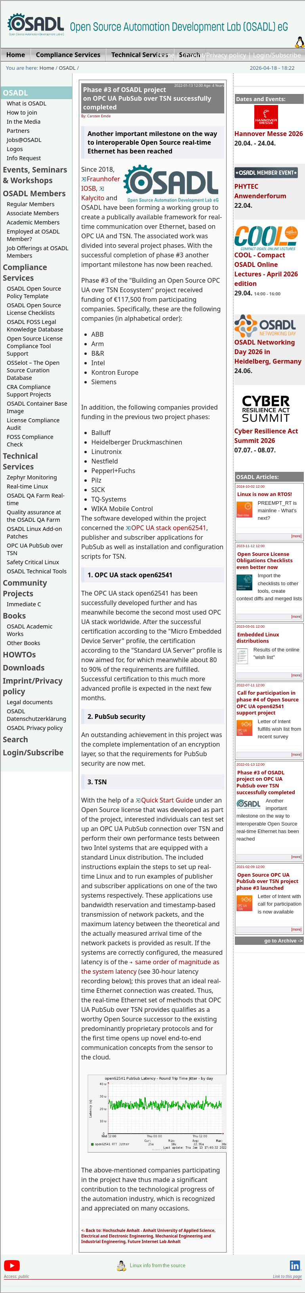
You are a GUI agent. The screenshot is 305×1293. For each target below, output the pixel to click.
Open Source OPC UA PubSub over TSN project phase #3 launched (267, 881)
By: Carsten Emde (96, 116)
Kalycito (93, 194)
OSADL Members (34, 193)
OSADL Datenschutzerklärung (36, 714)
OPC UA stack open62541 (166, 527)
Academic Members (33, 222)
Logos (15, 149)
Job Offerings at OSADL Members (38, 251)
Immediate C (24, 604)
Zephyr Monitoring (32, 477)
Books (14, 615)
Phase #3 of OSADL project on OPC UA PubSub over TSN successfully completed (265, 782)
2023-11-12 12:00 (250, 546)
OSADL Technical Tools (37, 571)
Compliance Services (25, 272)
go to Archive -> (283, 941)
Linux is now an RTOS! (264, 494)
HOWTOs (19, 654)
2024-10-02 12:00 (250, 486)
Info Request (24, 158)
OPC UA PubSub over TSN (35, 549)
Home (165, 55)
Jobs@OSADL (24, 140)
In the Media (23, 121)
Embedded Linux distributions (257, 638)
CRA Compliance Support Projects (29, 390)
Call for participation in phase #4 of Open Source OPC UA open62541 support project (267, 702)
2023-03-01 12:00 (250, 626)
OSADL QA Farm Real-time (36, 499)
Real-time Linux (27, 486)
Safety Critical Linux (33, 562)
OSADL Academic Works (29, 630)
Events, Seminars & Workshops (35, 175)
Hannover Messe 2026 (268, 130)
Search (15, 739)
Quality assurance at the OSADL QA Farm (34, 515)
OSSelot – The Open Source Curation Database (33, 370)
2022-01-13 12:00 (250, 764)
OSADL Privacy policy (35, 728)
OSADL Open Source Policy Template (34, 292)
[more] (296, 536)
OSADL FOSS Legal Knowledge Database (35, 325)
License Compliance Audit (33, 423)
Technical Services (20, 461)
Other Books (23, 643)
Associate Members (33, 213)
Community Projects (25, 588)
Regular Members (31, 204)
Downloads (24, 667)
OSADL (67, 67)
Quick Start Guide (164, 800)
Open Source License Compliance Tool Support (35, 346)
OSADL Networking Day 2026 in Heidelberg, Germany (268, 348)
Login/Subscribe (277, 55)
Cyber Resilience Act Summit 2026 (266, 432)
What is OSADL (26, 103)
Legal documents (30, 702)
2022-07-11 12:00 (250, 685)
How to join (22, 112)
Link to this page (287, 1276)
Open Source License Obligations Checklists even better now (264, 560)
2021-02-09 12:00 (250, 867)
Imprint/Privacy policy (213, 55)
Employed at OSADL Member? (33, 235)
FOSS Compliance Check (30, 440)
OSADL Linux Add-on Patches (34, 532)
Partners (18, 130)
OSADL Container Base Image (37, 407)
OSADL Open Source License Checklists (34, 308)
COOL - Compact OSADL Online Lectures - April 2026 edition (266, 265)
